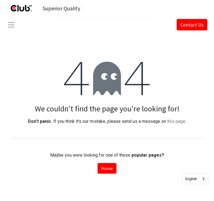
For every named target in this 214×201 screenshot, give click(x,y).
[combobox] (195, 178)
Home (107, 168)
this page (176, 121)
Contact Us (192, 24)
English (191, 179)
